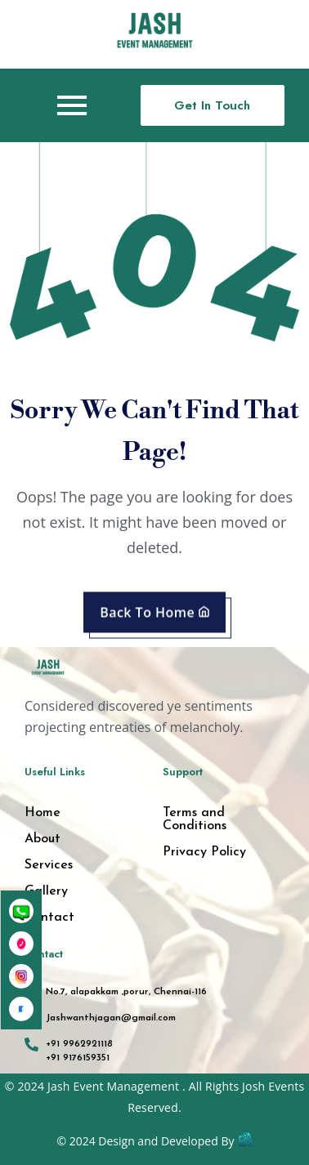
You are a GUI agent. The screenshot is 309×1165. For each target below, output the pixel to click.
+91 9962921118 (79, 1044)
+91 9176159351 (78, 1058)
